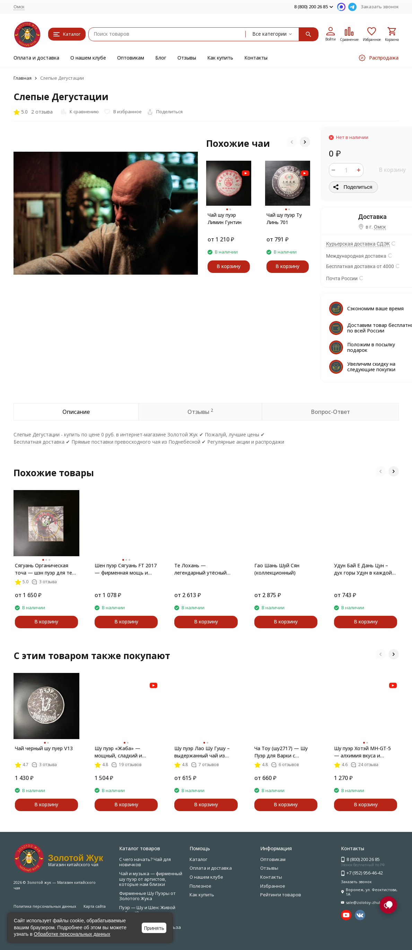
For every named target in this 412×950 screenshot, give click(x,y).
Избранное (272, 886)
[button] (292, 142)
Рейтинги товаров (280, 894)
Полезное (200, 886)
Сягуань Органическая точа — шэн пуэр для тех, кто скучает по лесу (45, 569)
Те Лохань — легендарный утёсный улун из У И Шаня (200, 569)
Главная (23, 78)
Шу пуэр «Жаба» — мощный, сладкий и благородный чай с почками (118, 752)
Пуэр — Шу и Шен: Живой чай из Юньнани (147, 910)
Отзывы (186, 57)
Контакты (256, 57)
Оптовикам (130, 57)
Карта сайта (95, 906)
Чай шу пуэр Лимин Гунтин (225, 218)
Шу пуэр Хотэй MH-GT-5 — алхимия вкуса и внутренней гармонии (362, 752)
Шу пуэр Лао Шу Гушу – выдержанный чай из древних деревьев (202, 752)
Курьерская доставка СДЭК (358, 244)
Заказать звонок (380, 6)
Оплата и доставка (36, 57)
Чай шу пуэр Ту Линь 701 (284, 218)
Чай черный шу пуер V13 (44, 748)
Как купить (220, 57)
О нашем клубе (88, 57)
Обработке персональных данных (72, 934)
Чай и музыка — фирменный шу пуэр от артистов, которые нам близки (150, 878)
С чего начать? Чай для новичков (145, 862)
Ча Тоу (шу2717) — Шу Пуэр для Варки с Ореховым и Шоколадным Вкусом (285, 752)
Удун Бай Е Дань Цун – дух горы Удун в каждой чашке (363, 569)
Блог (160, 57)
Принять (154, 928)
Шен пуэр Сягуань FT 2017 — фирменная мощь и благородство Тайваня (126, 569)
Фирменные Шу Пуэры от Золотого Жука (147, 896)
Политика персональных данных (45, 906)
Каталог (198, 859)
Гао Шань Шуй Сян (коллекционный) (276, 569)
